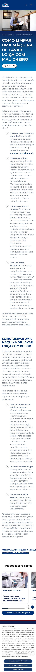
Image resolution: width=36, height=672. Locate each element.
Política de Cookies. (22, 653)
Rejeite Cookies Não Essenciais (18, 665)
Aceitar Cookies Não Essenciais (18, 661)
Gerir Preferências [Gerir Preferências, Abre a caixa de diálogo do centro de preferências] (18, 669)
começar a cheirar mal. (22, 153)
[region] (18, 647)
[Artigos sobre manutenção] (18, 613)
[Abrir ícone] (26, 5)
